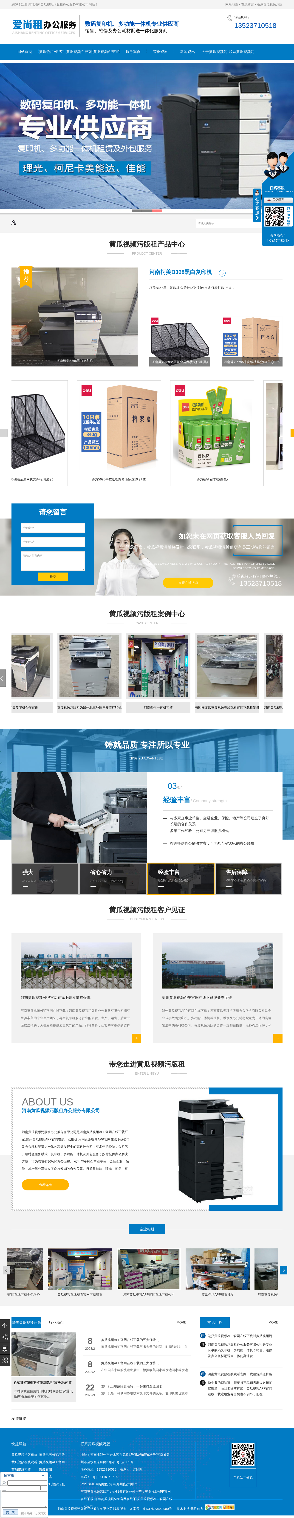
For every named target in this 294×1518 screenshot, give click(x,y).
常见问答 (214, 1322)
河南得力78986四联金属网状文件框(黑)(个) (180, 363)
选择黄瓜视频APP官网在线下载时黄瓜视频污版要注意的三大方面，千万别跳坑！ (240, 1341)
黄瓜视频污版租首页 (24, 1455)
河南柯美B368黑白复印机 (75, 361)
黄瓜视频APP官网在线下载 (106, 55)
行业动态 (56, 1322)
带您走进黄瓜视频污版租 (147, 1064)
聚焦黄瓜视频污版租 (26, 1324)
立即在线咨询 (188, 583)
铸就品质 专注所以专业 (147, 745)
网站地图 (231, 4)
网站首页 (24, 52)
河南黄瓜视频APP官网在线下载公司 (149, 1294)
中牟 (134, 1484)
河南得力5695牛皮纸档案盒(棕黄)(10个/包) (252, 363)
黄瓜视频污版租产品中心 (147, 244)
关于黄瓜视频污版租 (214, 55)
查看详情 (45, 1185)
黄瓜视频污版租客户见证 (147, 910)
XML (92, 1484)
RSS (84, 1484)
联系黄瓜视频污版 (270, 4)
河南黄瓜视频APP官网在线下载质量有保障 (55, 998)
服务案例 (133, 52)
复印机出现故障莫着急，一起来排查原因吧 (131, 1386)
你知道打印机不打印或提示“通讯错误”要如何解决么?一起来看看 (43, 1384)
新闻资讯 (187, 52)
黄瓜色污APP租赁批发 (219, 1294)
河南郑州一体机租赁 (159, 707)
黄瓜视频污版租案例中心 (147, 614)
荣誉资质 (160, 52)
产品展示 (17, 1469)
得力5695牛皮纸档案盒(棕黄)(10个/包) (120, 479)
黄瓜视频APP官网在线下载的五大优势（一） (133, 1363)
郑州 (119, 1484)
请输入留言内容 (53, 561)
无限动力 (196, 1509)
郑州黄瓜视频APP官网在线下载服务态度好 (197, 998)
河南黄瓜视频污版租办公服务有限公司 (61, 1110)
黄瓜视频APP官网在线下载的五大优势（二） (133, 1340)
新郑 (127, 1484)
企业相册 (147, 1229)
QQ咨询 (278, 199)
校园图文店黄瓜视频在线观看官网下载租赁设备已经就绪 (228, 709)
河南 (112, 1484)
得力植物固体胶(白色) (213, 479)
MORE (181, 1322)
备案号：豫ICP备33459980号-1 (152, 1509)
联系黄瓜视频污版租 (241, 55)
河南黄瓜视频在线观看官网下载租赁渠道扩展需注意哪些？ (240, 1379)
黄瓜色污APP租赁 (52, 55)
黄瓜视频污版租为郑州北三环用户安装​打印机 (90, 707)
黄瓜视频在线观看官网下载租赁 (79, 55)
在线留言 (247, 4)
